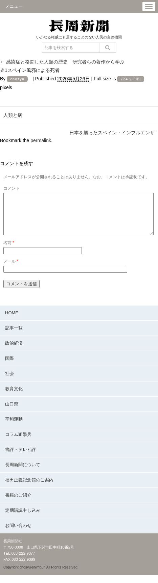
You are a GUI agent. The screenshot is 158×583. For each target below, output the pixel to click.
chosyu (17, 79)
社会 (9, 381)
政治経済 (14, 351)
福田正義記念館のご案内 (29, 488)
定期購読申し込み (22, 518)
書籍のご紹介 (18, 503)
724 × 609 (130, 79)
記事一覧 (14, 336)
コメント (11, 188)
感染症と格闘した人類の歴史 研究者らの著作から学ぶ (62, 61)
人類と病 (12, 115)
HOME (11, 320)
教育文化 (14, 396)
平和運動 (14, 427)
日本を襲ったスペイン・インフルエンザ (112, 132)
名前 (8, 250)
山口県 (11, 412)
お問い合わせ (18, 533)
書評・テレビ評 (20, 457)
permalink (40, 140)
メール (10, 269)
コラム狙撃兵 (18, 442)
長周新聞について (22, 472)
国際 (9, 366)
